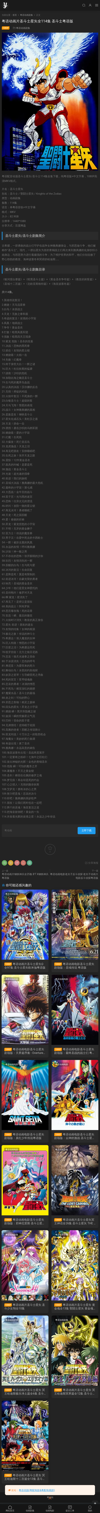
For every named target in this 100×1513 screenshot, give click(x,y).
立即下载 (87, 830)
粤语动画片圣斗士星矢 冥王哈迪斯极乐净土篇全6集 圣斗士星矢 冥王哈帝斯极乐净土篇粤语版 (24, 1393)
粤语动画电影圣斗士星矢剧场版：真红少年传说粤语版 (24, 1136)
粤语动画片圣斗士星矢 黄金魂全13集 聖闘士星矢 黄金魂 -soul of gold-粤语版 (75, 1307)
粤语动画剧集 (23, 28)
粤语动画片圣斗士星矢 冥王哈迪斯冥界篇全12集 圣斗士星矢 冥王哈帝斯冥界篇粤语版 (75, 1393)
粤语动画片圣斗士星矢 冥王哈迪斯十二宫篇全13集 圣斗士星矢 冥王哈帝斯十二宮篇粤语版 (24, 1478)
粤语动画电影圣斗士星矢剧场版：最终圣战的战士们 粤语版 (75, 1051)
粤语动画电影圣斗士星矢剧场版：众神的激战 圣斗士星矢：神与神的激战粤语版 (75, 1136)
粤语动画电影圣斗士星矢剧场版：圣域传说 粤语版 (75, 965)
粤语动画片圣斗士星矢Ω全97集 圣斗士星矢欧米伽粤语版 (23, 965)
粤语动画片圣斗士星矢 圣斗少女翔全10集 (24, 1307)
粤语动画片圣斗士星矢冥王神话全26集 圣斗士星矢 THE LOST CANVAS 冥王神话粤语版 (75, 1222)
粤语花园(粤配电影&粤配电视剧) (37, 1490)
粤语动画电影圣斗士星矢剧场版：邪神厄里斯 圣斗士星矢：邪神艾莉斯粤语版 (24, 1222)
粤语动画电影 (62, 894)
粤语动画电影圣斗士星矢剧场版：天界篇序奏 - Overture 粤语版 (24, 1051)
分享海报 (91, 862)
